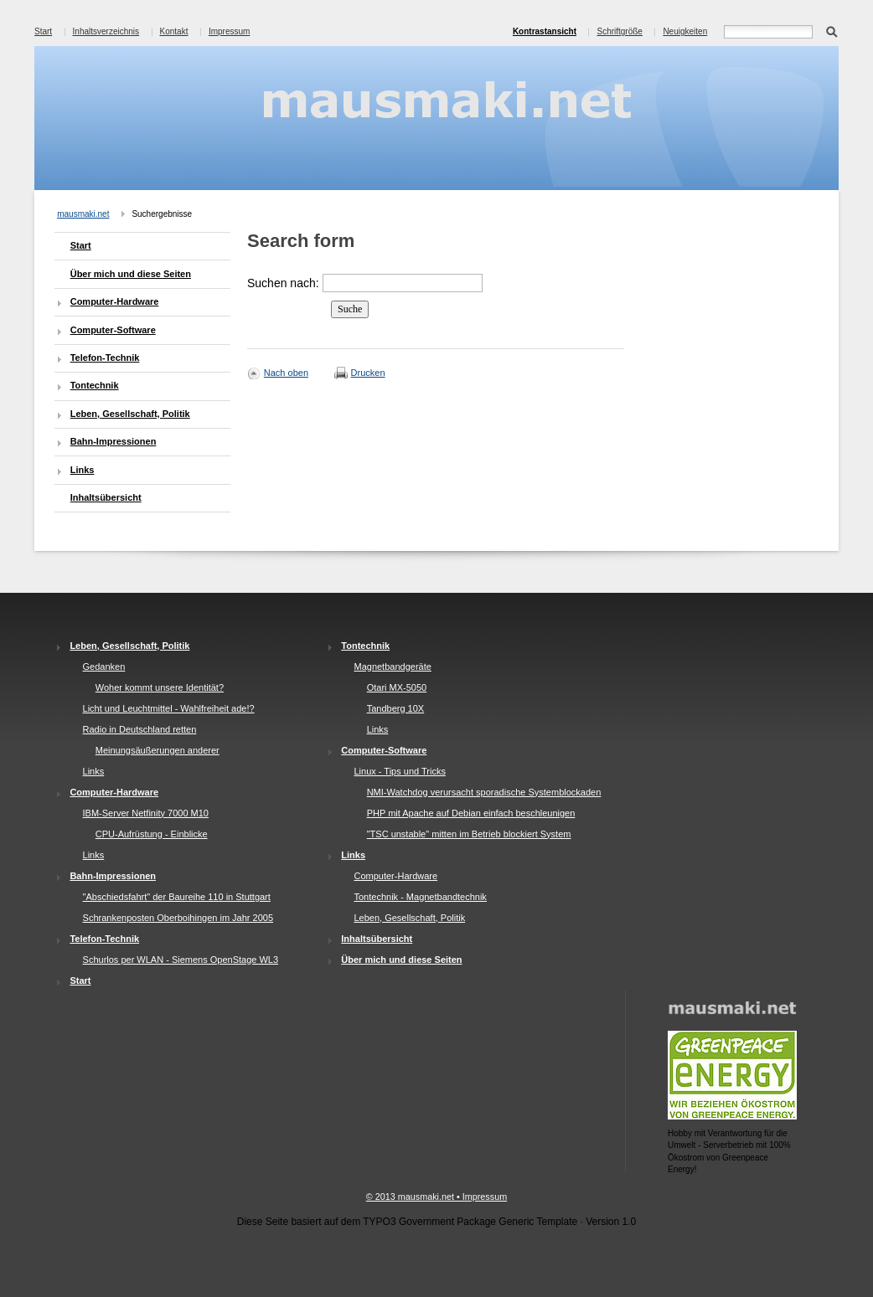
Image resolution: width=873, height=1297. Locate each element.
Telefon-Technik (105, 358)
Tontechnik (94, 385)
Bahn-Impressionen (113, 441)
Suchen (831, 30)
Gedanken (104, 666)
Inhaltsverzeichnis (106, 31)
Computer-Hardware (114, 301)
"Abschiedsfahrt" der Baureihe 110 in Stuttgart (177, 897)
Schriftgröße (619, 31)
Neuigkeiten (685, 31)
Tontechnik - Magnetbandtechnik (420, 897)
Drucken (368, 373)
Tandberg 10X (396, 708)
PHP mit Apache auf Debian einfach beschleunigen (471, 813)
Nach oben (286, 373)
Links (82, 470)
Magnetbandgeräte (392, 666)
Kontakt (174, 31)
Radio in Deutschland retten (140, 729)
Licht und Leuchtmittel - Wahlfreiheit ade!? (169, 708)
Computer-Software (113, 330)
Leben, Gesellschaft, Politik (130, 414)
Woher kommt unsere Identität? (160, 687)
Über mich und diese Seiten (130, 274)
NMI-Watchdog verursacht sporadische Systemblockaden (484, 792)
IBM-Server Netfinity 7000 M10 (146, 813)
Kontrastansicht (544, 31)
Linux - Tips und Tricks (399, 771)
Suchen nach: (283, 283)
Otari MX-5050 (397, 687)
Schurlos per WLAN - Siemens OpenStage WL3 (181, 960)
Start (43, 31)
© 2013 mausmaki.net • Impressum (436, 1196)
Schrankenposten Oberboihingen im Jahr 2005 (178, 918)
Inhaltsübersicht (106, 497)
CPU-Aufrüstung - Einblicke (152, 834)
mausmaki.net (83, 214)
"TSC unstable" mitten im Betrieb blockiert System (469, 834)
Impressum (229, 31)
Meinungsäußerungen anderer (158, 750)
